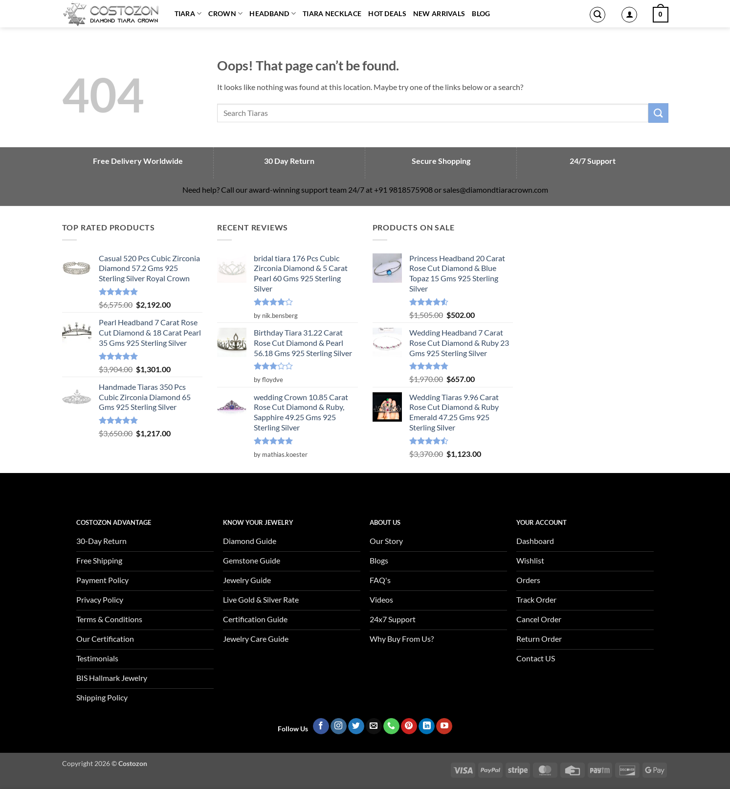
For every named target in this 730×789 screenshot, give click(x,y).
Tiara (188, 13)
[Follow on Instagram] (339, 726)
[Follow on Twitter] (356, 726)
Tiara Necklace (332, 13)
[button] (597, 15)
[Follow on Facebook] (321, 726)
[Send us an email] (374, 726)
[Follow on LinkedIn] (427, 726)
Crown (225, 13)
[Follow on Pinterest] (409, 726)
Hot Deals (387, 13)
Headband (272, 13)
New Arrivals (439, 13)
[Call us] (391, 726)
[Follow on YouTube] (444, 726)
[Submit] (658, 112)
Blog (481, 13)
